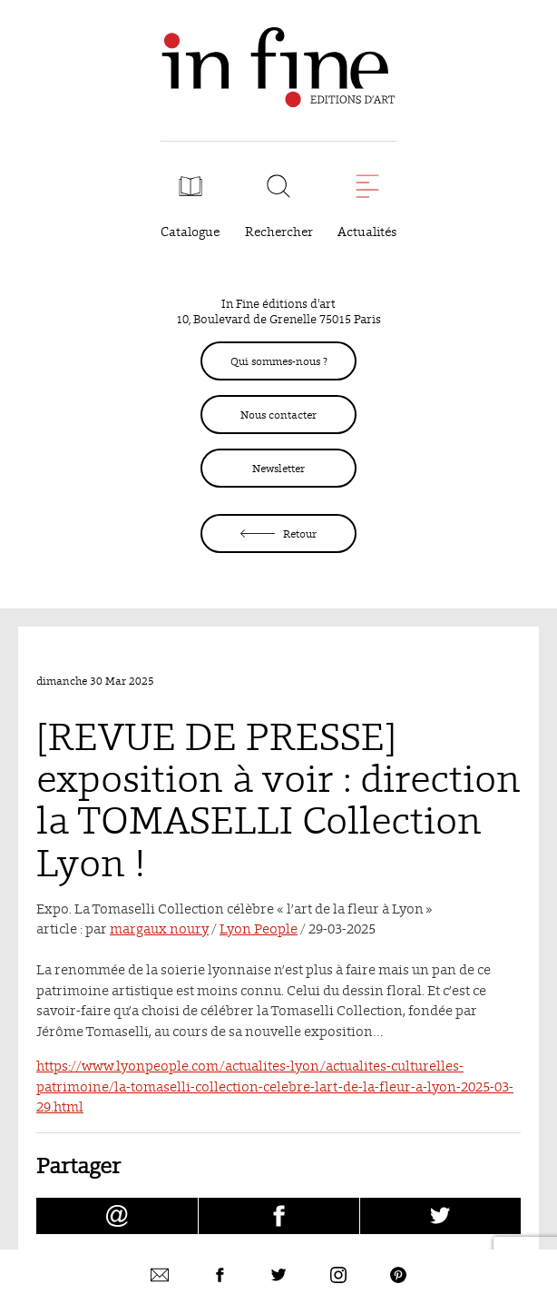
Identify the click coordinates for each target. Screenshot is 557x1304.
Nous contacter (278, 414)
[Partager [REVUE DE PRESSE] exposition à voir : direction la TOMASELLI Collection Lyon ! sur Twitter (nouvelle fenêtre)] (440, 1216)
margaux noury (159, 928)
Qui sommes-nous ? (278, 361)
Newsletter (278, 468)
